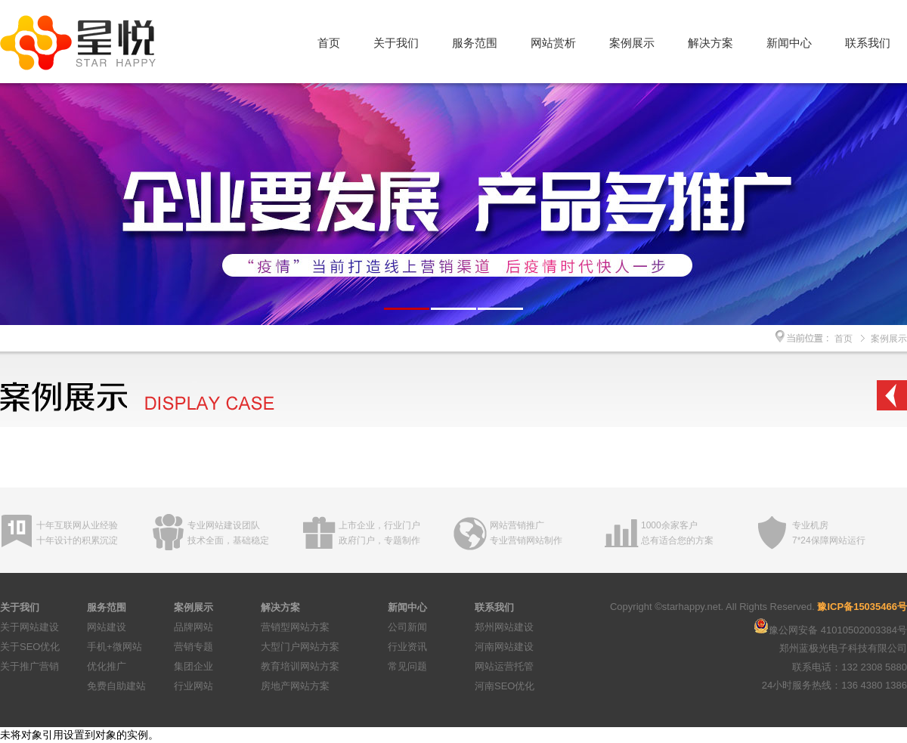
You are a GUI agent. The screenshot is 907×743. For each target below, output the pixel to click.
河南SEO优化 (504, 686)
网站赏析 (553, 42)
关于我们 (396, 42)
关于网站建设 (29, 627)
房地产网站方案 (295, 686)
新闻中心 (789, 42)
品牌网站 (193, 627)
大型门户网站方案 (300, 646)
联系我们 (867, 42)
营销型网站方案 (295, 627)
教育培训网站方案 (300, 666)
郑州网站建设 (504, 627)
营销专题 (193, 646)
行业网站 (193, 686)
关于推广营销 (29, 666)
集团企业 (193, 666)
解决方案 (710, 42)
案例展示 (632, 42)
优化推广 (106, 666)
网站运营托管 (504, 666)
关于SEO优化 (30, 646)
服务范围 (474, 42)
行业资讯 (407, 646)
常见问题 (407, 666)
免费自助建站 (116, 686)
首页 (328, 42)
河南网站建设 (504, 646)
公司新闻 (407, 627)
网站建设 (106, 627)
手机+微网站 (114, 646)
